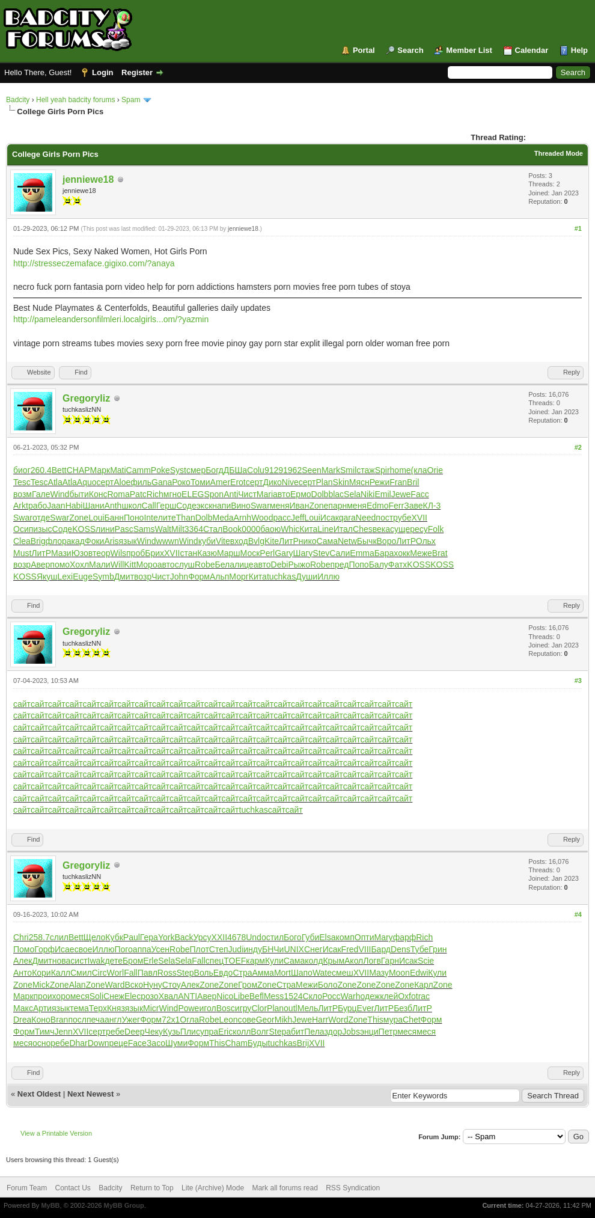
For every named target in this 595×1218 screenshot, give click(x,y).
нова (61, 961)
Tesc (22, 482)
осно (41, 1043)
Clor (259, 1008)
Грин (438, 949)
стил (275, 937)
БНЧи (273, 949)
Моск (250, 553)
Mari (265, 494)
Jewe (401, 494)
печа (96, 1019)
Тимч (45, 1031)
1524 (293, 996)
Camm (138, 470)
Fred (350, 949)
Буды (258, 1043)
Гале (41, 494)
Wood (262, 517)
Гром (247, 985)
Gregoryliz (86, 398)
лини (105, 529)
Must (22, 553)
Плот (199, 949)
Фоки (94, 541)
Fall (199, 961)
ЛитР (289, 541)
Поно (134, 517)
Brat (440, 553)
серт (105, 482)
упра (209, 1031)
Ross (167, 973)
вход (239, 541)
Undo (256, 937)
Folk (436, 529)
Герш (166, 505)
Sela (352, 494)
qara (347, 517)
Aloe (122, 482)
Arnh (243, 517)
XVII (419, 517)
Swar (260, 505)
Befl (256, 996)
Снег (313, 949)
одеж (370, 996)
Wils (118, 553)
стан (188, 553)
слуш (185, 564)
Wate (322, 973)
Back (183, 937)
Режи (380, 482)
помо (60, 564)
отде (41, 517)
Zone (318, 505)
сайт (22, 704)
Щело (95, 937)
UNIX (294, 949)
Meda (223, 517)
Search (410, 50)
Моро (146, 564)
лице (244, 564)
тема (79, 1008)
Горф (44, 949)
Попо (358, 564)
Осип (23, 529)
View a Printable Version (56, 1133)
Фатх (397, 564)
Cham (236, 1043)
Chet (412, 1019)
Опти (364, 937)
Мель (308, 1008)
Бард (381, 949)
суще (400, 529)
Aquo (87, 482)
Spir (382, 470)
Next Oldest (39, 1093)
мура (393, 1019)
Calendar (532, 50)
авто (281, 494)
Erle (150, 961)
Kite (271, 541)
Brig (38, 541)
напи (221, 505)
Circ (99, 973)
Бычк (367, 541)
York (166, 937)
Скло (313, 996)
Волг (260, 1031)
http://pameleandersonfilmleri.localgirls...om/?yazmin (111, 319)
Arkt (20, 505)
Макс (23, 1008)
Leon (228, 1019)
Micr (151, 1008)
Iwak (96, 961)
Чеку (154, 1031)
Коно (40, 1019)
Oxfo (407, 996)
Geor (265, 1019)
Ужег (130, 1019)
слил (59, 937)
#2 (578, 447)
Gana (161, 482)
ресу (419, 529)
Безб (403, 1008)
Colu (255, 470)
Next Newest (90, 1093)
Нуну (152, 985)
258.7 (39, 937)
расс (282, 517)
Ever (365, 1008)
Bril (413, 482)
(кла (419, 470)
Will (117, 564)
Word (338, 1019)
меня (280, 505)
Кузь (171, 1031)
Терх (98, 1008)
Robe (205, 564)
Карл (423, 985)
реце (118, 1043)
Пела (314, 1031)
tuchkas (281, 576)
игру (243, 1008)
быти (78, 494)
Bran (59, 1019)
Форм (199, 576)
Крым (333, 961)
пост (384, 517)
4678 (236, 937)
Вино (241, 505)
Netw (347, 541)
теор (102, 553)
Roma (118, 494)
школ (131, 505)
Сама (326, 541)
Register (137, 72)
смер (196, 470)
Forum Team (27, 1188)
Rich (155, 494)
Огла (189, 1019)
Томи (200, 482)
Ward (115, 985)
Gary (284, 553)
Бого (293, 937)
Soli (96, 996)
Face (137, 1043)
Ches (363, 529)
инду (252, 949)
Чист (247, 494)
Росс (331, 996)
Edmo (378, 505)
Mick (41, 985)
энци (369, 1031)
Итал (343, 529)
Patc (138, 494)
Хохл (79, 564)
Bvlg (256, 541)
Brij (303, 1043)
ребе (115, 1031)
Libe (241, 996)
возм (22, 494)
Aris (111, 541)
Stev (321, 553)
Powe (188, 1008)
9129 (273, 470)
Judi (236, 949)
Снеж (113, 996)
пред (339, 564)
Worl (115, 973)
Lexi (65, 576)
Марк (100, 470)
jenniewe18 (88, 179)
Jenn (64, 1031)
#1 (578, 228)
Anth (113, 505)
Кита (308, 529)
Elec (132, 996)
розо (149, 996)
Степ (218, 949)
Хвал (168, 996)
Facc (419, 494)
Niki (367, 494)
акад (76, 541)
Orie (435, 470)
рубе (402, 517)
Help (579, 50)
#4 (578, 914)
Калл (60, 973)
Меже (421, 553)
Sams (144, 529)
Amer (220, 482)
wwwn (167, 541)
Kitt (130, 564)
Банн (114, 517)
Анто (22, 973)
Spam (130, 100)
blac (336, 494)
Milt (178, 529)
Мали (100, 564)
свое (84, 949)
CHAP (78, 470)
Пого (123, 949)
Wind (60, 494)
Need (366, 517)
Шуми (176, 1043)
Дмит (124, 576)
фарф (404, 937)
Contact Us (72, 1188)
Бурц (347, 1008)
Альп (219, 576)
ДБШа (235, 470)
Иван (300, 505)
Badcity (17, 100)
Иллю (328, 576)
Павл (147, 973)
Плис (190, 1031)
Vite (223, 541)
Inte (150, 517)
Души (306, 576)
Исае (65, 949)
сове (247, 1019)
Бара (384, 553)
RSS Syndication (353, 1188)
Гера (149, 937)
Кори (41, 973)
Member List (469, 50)
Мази (61, 553)
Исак (329, 517)
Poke (160, 470)
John (179, 576)
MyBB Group (123, 1205)
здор (333, 1031)
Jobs (351, 1031)
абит (295, 1031)
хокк (402, 553)
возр (22, 564)
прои (43, 996)
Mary (383, 937)
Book (232, 529)
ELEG (193, 494)
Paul (131, 937)
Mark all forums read (284, 1188)
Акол (353, 961)
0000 (251, 529)
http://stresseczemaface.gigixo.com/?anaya (93, 263)
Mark (331, 470)
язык (128, 541)
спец (215, 961)
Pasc (124, 529)
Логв (372, 961)
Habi (74, 505)
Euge (83, 576)
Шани (93, 505)
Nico (224, 996)
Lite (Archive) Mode (213, 1188)
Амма (263, 973)
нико (308, 541)
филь (140, 482)
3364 (194, 529)
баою (270, 529)
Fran (398, 482)
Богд (215, 470)
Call (149, 505)
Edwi (419, 973)
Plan (324, 482)
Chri (21, 937)
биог (22, 470)
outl (291, 1008)
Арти (42, 1008)
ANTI (187, 996)
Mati (118, 470)
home (400, 470)
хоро (61, 996)
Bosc (225, 1008)
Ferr (396, 505)
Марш (228, 553)
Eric (225, 1031)
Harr (320, 1019)
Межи (307, 985)
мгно (172, 494)
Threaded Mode (558, 153)
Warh (351, 996)
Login (102, 72)
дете (114, 961)
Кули (274, 961)
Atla (55, 482)
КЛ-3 (432, 505)
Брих (154, 553)
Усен (160, 949)
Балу (378, 564)
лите (167, 517)
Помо (23, 949)
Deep (134, 1031)
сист (78, 961)
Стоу (171, 985)
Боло (328, 985)
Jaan (56, 505)
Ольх (426, 541)
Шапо (302, 973)
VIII (364, 949)
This (375, 1019)
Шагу (303, 553)
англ (113, 1019)
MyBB (50, 1205)
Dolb (320, 494)
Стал (212, 529)
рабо (37, 505)
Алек (22, 961)
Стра (242, 973)
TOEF (235, 961)
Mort (282, 973)
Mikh (284, 1019)
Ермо (300, 494)
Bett (59, 470)
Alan (77, 985)
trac (423, 996)
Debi (279, 564)
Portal (364, 50)
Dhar (78, 1043)
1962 (292, 470)
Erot (238, 482)
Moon (399, 973)
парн (337, 505)
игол (207, 1008)
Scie (426, 961)
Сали (339, 553)
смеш (342, 973)
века (381, 529)
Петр (388, 1031)
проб (135, 553)
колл (242, 1031)
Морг (239, 576)
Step (185, 973)
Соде (186, 505)
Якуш (47, 576)
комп (345, 937)
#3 (578, 680)
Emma (362, 553)
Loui (96, 517)
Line (325, 529)
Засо (156, 1043)
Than (185, 517)
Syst (178, 470)
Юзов (82, 553)
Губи (311, 937)
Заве (413, 505)
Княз (116, 1008)
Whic (290, 529)
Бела (224, 564)
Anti (231, 494)
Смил (81, 973)
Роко (181, 482)
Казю (207, 553)
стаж (365, 470)
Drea (22, 1019)
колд (314, 961)
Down (98, 1043)
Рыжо (299, 564)
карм (255, 961)
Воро (387, 541)
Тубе (419, 949)
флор (56, 541)
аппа (142, 949)
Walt (163, 529)
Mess (274, 996)
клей (389, 996)
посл (77, 1019)
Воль (203, 973)
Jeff (297, 517)
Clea (22, 541)
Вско (134, 985)
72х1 (171, 1019)
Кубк (114, 937)
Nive (290, 482)
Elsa (327, 937)
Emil (382, 494)
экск (205, 505)
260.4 (41, 470)
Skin (341, 482)
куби (207, 541)
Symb (103, 576)
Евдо (223, 973)
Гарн (390, 961)
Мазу (379, 973)
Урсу (203, 937)
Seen (312, 470)
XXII (219, 937)
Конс (98, 494)
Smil (348, 470)
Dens (400, 949)
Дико (272, 482)
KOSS (84, 529)
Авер (40, 564)
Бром (133, 961)
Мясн (359, 482)
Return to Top (152, 1188)
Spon (214, 494)
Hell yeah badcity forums (75, 100)
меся (80, 996)
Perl (267, 553)
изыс (42, 529)
